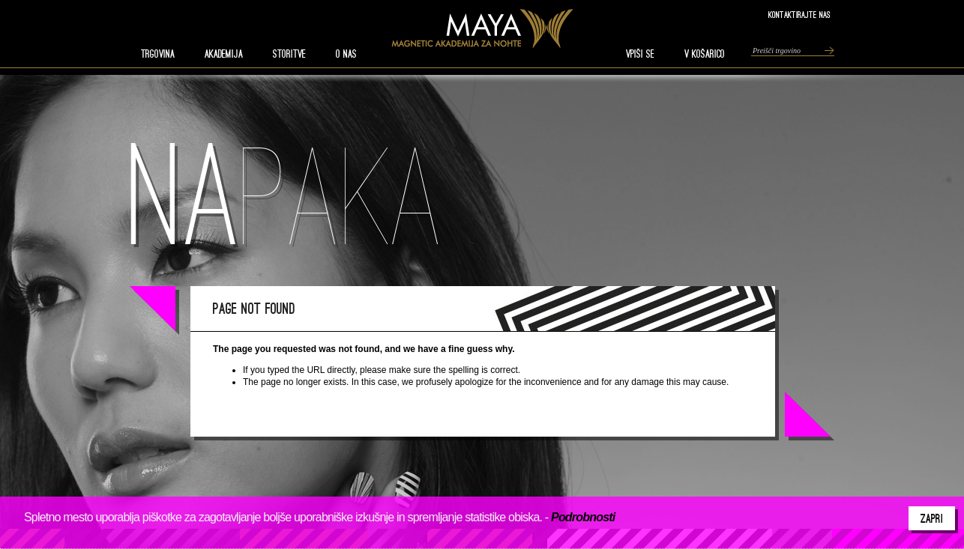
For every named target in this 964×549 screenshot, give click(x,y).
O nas (346, 54)
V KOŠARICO (704, 54)
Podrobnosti (583, 517)
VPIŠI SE (640, 54)
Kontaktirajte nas (799, 14)
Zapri (932, 518)
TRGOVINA (158, 54)
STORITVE (289, 54)
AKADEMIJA (224, 54)
